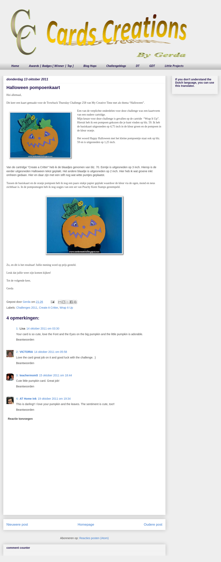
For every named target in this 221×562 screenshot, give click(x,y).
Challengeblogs (116, 66)
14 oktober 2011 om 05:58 (50, 351)
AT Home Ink (28, 398)
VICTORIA (26, 351)
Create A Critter (48, 307)
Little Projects (174, 66)
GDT (152, 66)
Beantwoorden (25, 339)
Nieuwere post (17, 524)
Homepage (86, 524)
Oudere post (153, 524)
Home (15, 66)
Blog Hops (89, 66)
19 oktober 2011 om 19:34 (54, 398)
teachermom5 (28, 375)
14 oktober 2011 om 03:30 (42, 328)
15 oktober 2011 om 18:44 (55, 375)
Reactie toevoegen (20, 418)
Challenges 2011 (26, 307)
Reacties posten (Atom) (94, 538)
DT (137, 66)
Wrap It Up (66, 307)
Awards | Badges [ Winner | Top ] (51, 66)
